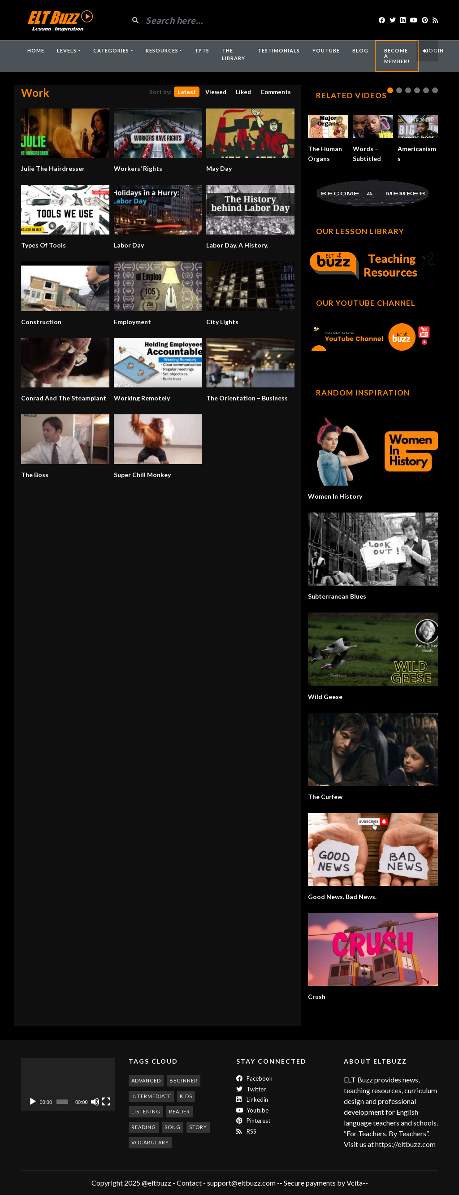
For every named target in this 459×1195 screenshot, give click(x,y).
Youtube (252, 1110)
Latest (187, 92)
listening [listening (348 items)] (145, 1111)
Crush (316, 996)
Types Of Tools (43, 245)
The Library (233, 54)
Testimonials (279, 50)
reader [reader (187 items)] (179, 1111)
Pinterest (253, 1120)
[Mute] (95, 1101)
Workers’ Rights (138, 168)
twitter (251, 1089)
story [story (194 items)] (198, 1127)
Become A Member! (397, 56)
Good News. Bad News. (342, 896)
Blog (360, 50)
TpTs (202, 50)
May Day (219, 168)
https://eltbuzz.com (406, 1144)
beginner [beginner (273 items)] (183, 1080)
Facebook (254, 1078)
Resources (162, 50)
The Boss (34, 474)
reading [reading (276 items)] (143, 1127)
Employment (132, 322)
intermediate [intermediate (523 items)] (151, 1096)
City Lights (222, 322)
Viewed (215, 92)
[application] (68, 1084)
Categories (111, 50)
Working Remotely (142, 398)
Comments (275, 92)
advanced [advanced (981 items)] (146, 1080)
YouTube (326, 50)
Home (35, 50)
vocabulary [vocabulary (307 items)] (150, 1142)
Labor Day (129, 245)
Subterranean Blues (337, 596)
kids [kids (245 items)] (186, 1096)
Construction (41, 322)
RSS (246, 1131)
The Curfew (325, 796)
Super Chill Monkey (142, 474)
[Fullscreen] (106, 1101)
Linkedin (252, 1099)
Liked (243, 92)
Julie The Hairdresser (53, 168)
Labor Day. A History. (237, 245)
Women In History (335, 496)
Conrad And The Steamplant (63, 398)
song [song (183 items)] (173, 1127)
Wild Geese (325, 696)
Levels (67, 50)
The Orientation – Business (247, 398)
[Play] (32, 1101)
